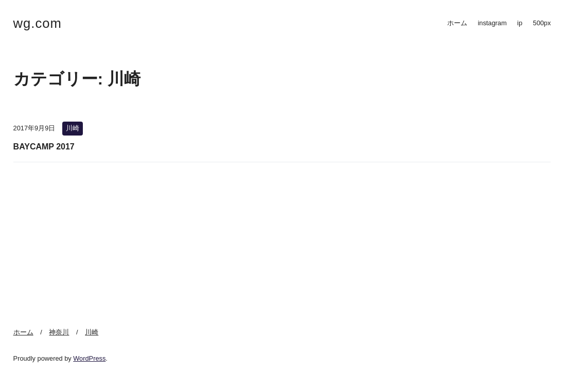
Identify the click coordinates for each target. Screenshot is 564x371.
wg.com (37, 23)
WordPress (89, 358)
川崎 (72, 128)
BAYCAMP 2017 (44, 146)
